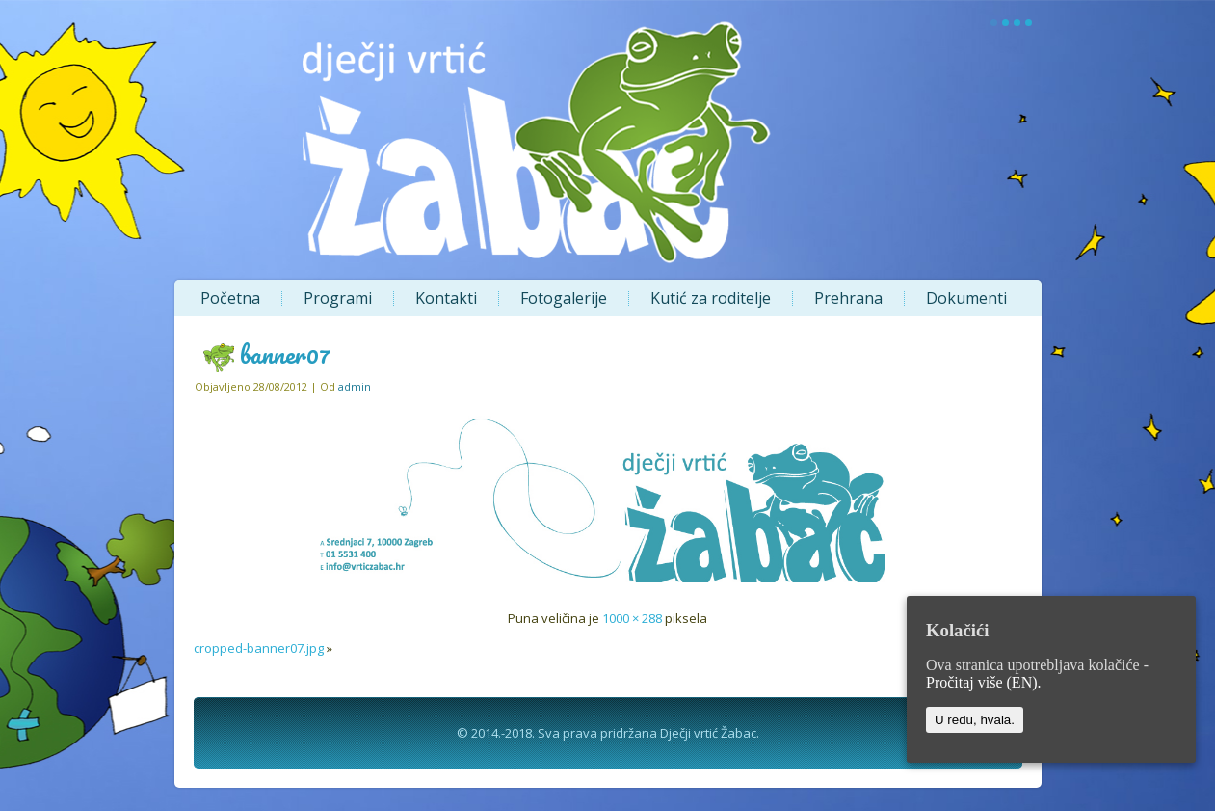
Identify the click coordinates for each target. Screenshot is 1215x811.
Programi (338, 298)
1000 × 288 (632, 618)
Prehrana (848, 298)
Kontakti (446, 298)
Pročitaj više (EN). (984, 682)
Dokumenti (966, 298)
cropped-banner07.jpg (259, 648)
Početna (230, 298)
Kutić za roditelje (710, 298)
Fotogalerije (563, 298)
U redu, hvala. (975, 720)
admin (354, 386)
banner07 (285, 354)
